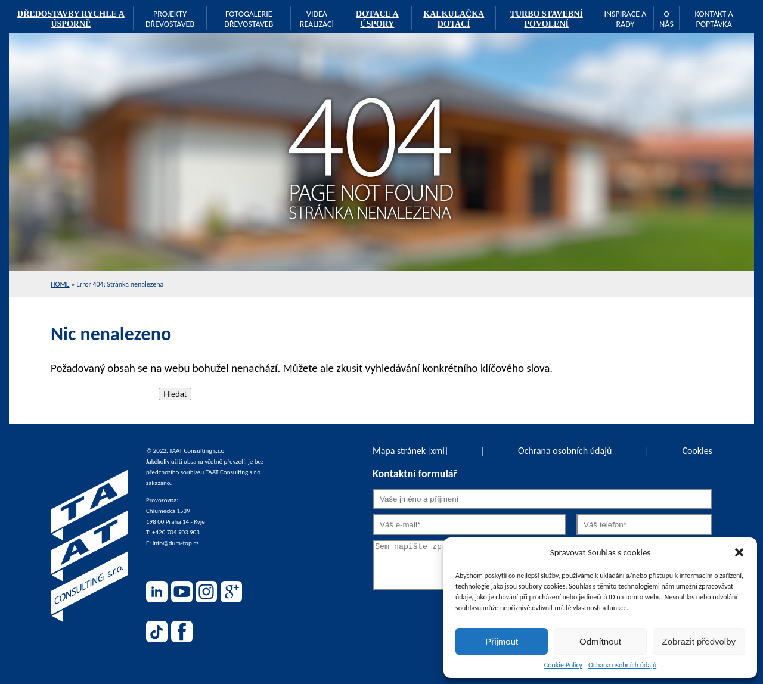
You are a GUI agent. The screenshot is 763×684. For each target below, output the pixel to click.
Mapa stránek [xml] (410, 450)
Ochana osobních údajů (622, 665)
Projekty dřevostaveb (169, 19)
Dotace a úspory (377, 19)
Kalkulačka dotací (453, 19)
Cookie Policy (563, 665)
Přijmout (501, 641)
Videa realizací (317, 19)
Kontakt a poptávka (714, 19)
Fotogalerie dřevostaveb (248, 19)
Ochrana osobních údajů (565, 450)
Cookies (697, 450)
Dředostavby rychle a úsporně (71, 19)
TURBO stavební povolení (546, 19)
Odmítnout (600, 641)
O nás (666, 19)
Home (60, 284)
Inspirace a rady (625, 19)
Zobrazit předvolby (699, 641)
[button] (739, 552)
